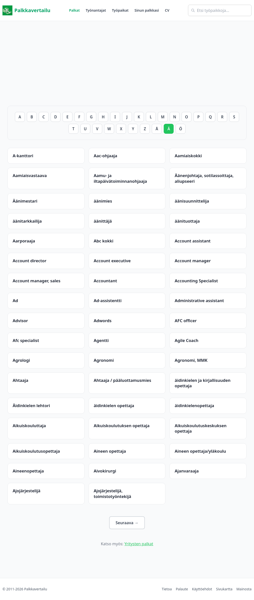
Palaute (182, 589)
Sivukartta (224, 589)
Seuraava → (127, 522)
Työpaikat (120, 10)
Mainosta (244, 589)
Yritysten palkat (139, 544)
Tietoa (167, 589)
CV (167, 10)
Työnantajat (96, 10)
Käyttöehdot (202, 589)
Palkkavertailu (26, 10)
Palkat (74, 10)
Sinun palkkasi (146, 10)
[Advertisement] (127, 55)
